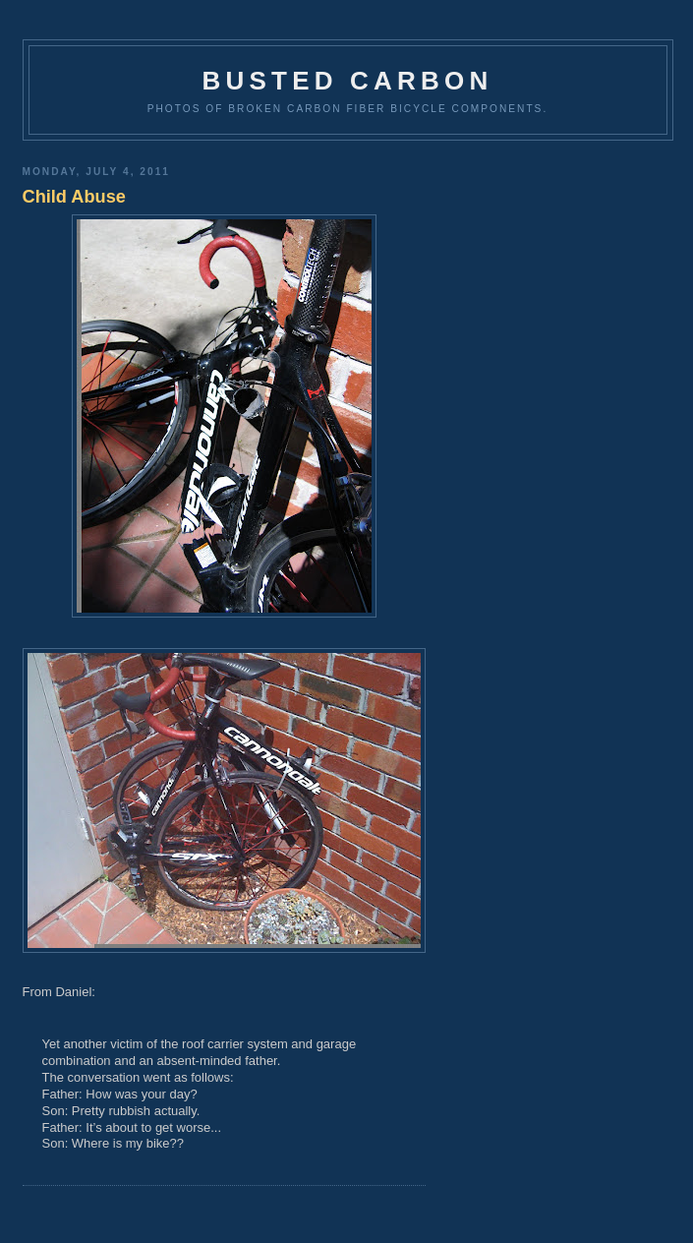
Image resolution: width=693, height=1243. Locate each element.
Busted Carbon (347, 80)
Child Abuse (74, 197)
